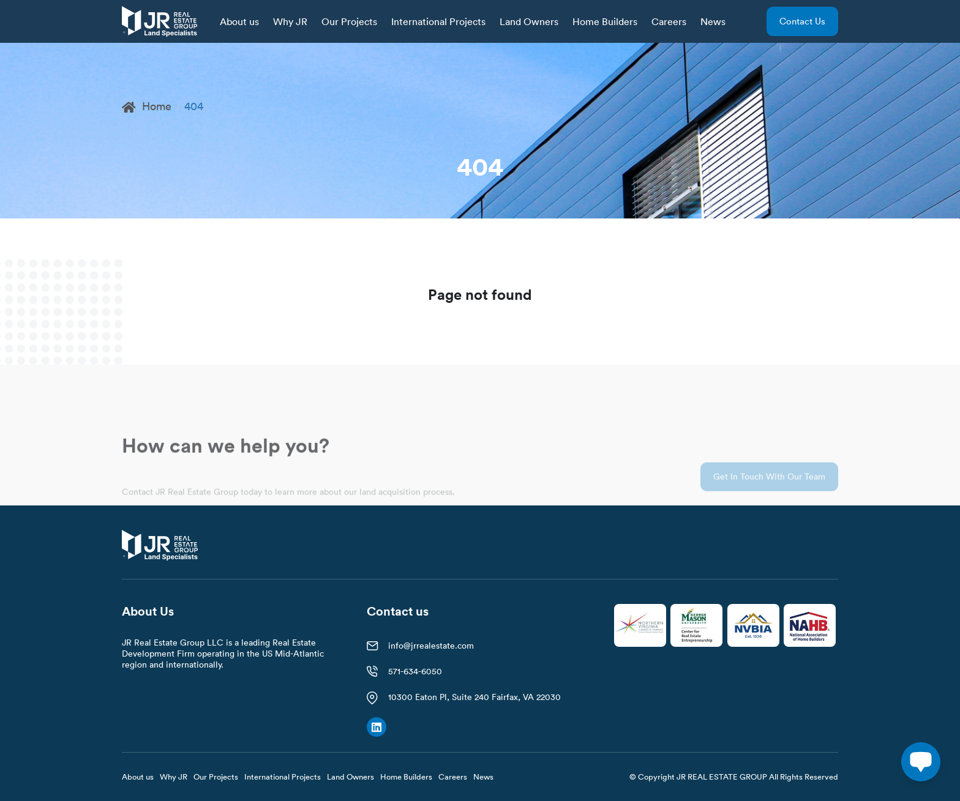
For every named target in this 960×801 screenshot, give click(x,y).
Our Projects (349, 21)
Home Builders (604, 21)
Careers (668, 21)
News (713, 21)
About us (239, 21)
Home (146, 106)
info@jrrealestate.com (431, 645)
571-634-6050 (415, 671)
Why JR (290, 21)
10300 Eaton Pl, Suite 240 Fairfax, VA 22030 (474, 696)
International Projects (438, 21)
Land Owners (529, 21)
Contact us (802, 21)
